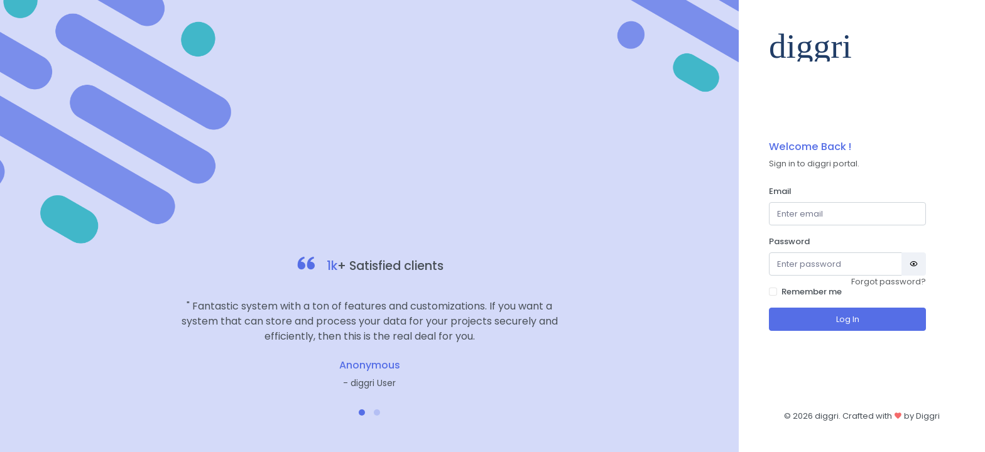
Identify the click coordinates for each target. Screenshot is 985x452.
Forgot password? (888, 282)
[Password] (835, 264)
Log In (847, 319)
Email (780, 191)
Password (789, 241)
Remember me (811, 292)
